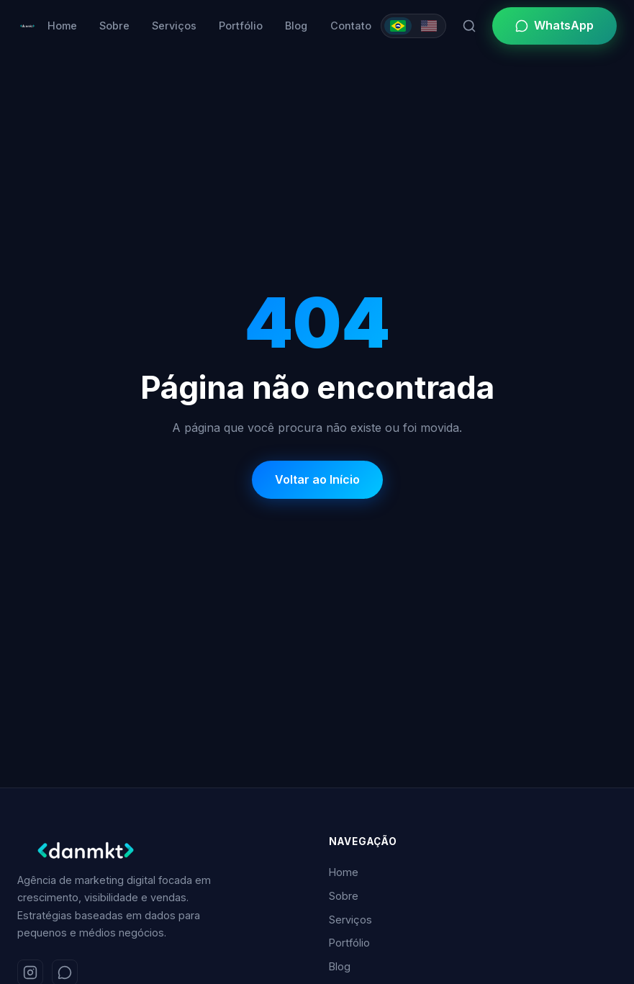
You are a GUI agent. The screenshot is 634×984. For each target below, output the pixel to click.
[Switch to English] (429, 25)
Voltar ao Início (317, 479)
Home (62, 25)
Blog (296, 25)
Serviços (174, 25)
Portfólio (241, 25)
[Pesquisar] (469, 26)
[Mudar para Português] (398, 25)
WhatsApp (554, 25)
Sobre (114, 25)
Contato (350, 25)
